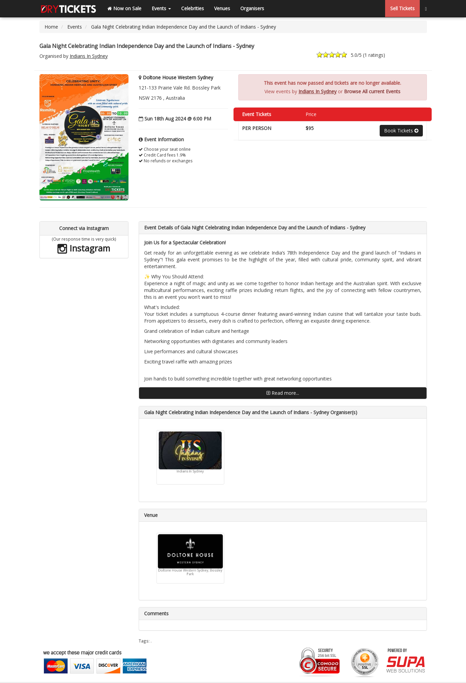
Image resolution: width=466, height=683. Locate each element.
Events (161, 8)
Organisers (252, 8)
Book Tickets (401, 130)
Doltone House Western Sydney (178, 77)
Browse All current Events (372, 91)
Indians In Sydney (89, 56)
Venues (222, 8)
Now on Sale (124, 8)
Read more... (282, 393)
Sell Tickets (402, 8)
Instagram (83, 248)
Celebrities (192, 8)
